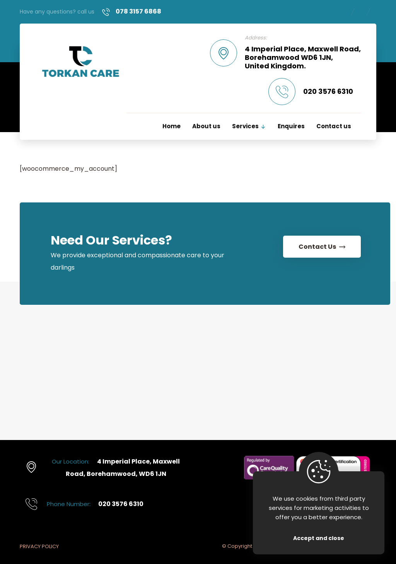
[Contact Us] (320, 249)
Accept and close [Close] (318, 538)
